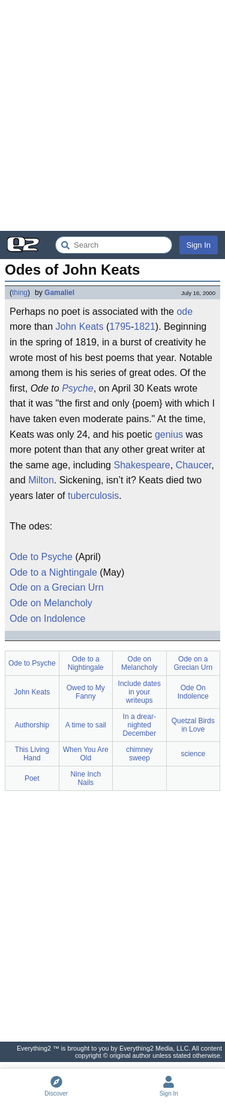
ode (184, 311)
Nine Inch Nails (85, 778)
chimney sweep (139, 753)
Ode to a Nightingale (53, 572)
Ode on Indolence (47, 618)
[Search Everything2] (113, 245)
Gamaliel (59, 292)
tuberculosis (93, 496)
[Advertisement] (112, 115)
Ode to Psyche (41, 557)
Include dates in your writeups (139, 692)
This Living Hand (32, 753)
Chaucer (194, 465)
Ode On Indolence (193, 692)
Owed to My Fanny (86, 692)
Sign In (199, 244)
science (193, 754)
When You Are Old (86, 753)
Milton (41, 480)
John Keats (79, 326)
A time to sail (85, 725)
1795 (120, 326)
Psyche (77, 388)
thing (20, 292)
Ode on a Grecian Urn (57, 587)
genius (169, 434)
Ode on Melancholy (51, 603)
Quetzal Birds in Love (193, 725)
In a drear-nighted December (139, 725)
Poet (32, 778)
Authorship (32, 725)
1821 (144, 326)
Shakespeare (141, 465)
